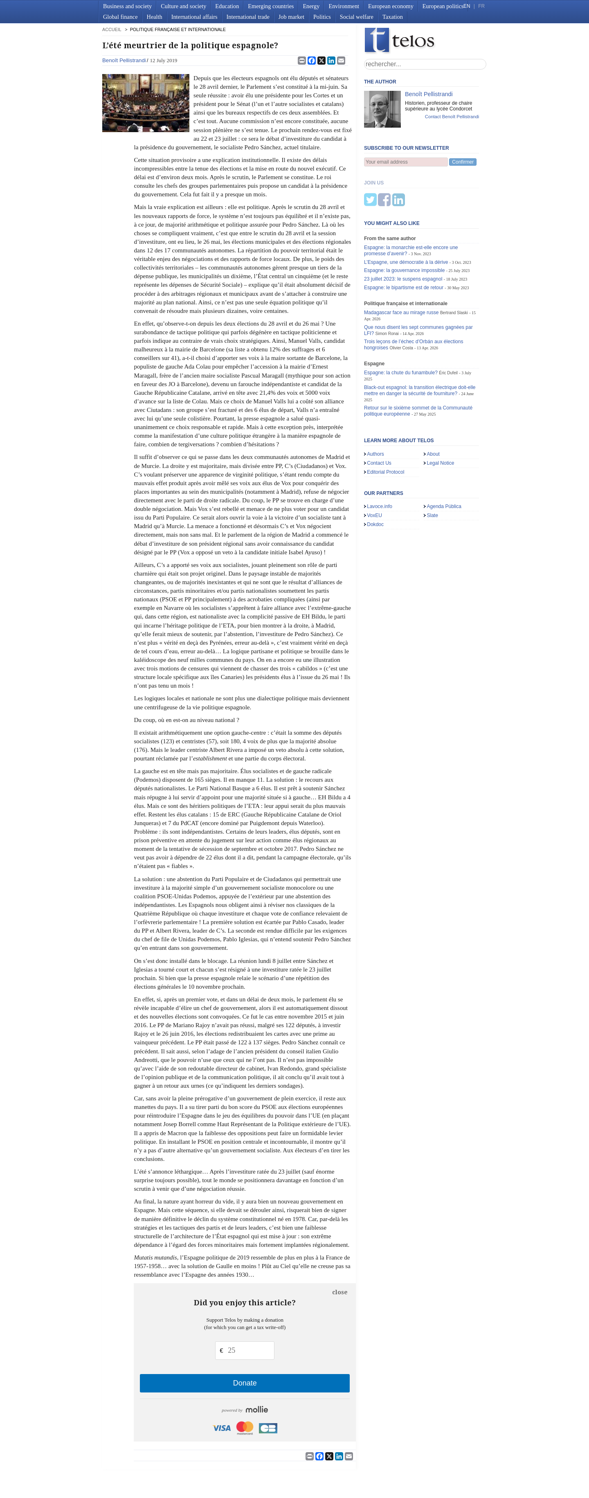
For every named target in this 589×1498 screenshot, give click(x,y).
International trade (248, 16)
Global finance (120, 16)
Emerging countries (271, 6)
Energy (311, 6)
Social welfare (356, 16)
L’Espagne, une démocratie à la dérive (406, 222)
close (340, 1292)
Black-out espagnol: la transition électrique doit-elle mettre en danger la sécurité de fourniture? (420, 350)
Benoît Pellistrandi (124, 60)
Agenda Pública (444, 466)
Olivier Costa (401, 307)
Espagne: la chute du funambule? (401, 332)
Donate (245, 1383)
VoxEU (374, 475)
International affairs (194, 16)
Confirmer (463, 162)
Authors (375, 413)
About (433, 413)
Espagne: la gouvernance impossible (404, 230)
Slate (432, 475)
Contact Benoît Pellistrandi (452, 116)
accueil (111, 29)
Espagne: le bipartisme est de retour (403, 247)
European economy (391, 6)
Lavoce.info (379, 466)
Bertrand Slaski (454, 272)
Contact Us (379, 422)
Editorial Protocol (385, 431)
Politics (322, 16)
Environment (343, 6)
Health (154, 16)
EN (466, 6)
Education (227, 6)
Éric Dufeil (448, 332)
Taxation (392, 16)
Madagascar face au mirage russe (401, 272)
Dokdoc (375, 484)
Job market (291, 16)
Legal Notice (440, 422)
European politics (443, 6)
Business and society (127, 6)
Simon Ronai (386, 293)
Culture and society (183, 6)
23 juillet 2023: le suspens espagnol (403, 238)
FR (481, 6)
